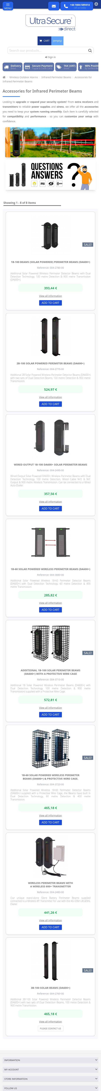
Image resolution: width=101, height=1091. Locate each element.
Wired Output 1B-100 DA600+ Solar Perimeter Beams (50, 464)
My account (11, 1069)
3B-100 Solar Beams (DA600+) (50, 987)
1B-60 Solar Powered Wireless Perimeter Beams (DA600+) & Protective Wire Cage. (50, 776)
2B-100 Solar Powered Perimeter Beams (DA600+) (50, 363)
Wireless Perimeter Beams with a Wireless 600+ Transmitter (50, 884)
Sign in (50, 57)
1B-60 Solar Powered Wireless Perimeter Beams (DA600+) (50, 569)
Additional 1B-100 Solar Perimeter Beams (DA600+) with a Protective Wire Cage (50, 671)
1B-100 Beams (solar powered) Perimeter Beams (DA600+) (50, 262)
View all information (50, 296)
